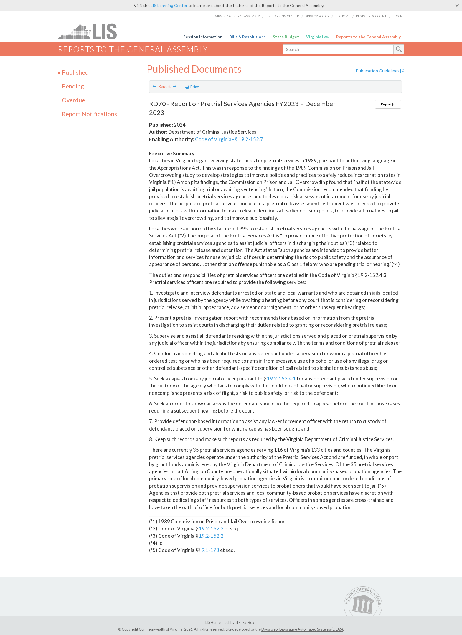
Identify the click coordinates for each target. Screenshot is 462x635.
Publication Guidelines (380, 70)
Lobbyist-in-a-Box (239, 622)
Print (192, 87)
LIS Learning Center (169, 5)
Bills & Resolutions (247, 36)
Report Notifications (89, 113)
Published (75, 72)
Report (388, 104)
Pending (73, 86)
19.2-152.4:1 (281, 378)
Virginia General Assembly (237, 16)
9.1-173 (210, 550)
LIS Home (343, 16)
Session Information (202, 36)
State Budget (286, 36)
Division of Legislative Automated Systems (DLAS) (302, 629)
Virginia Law (317, 36)
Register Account (371, 16)
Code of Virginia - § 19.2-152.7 (229, 139)
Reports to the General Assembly (368, 36)
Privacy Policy (317, 16)
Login (397, 16)
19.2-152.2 (211, 528)
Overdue (73, 99)
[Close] (457, 5)
